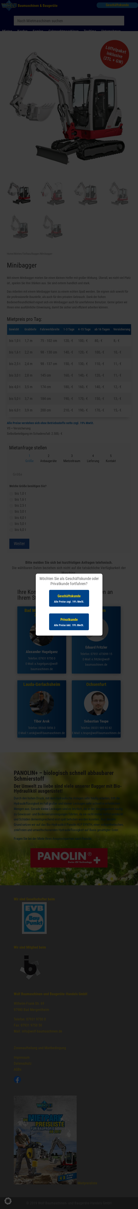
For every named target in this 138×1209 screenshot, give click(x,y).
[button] (8, 1201)
